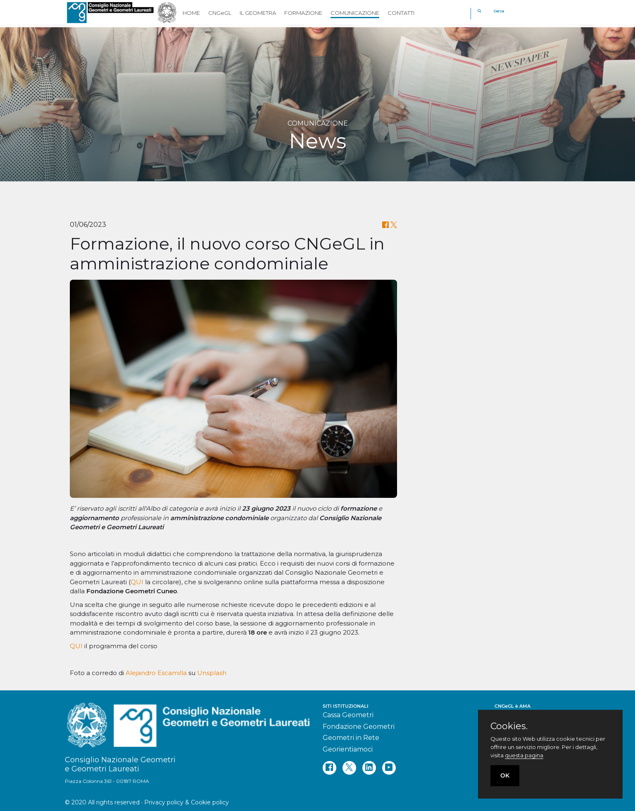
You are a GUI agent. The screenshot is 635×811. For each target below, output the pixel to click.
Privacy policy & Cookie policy (186, 802)
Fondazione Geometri (359, 726)
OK (504, 775)
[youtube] (389, 768)
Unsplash (211, 673)
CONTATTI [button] (401, 13)
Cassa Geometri (348, 715)
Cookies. (509, 726)
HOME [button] (191, 13)
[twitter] (349, 768)
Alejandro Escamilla (156, 673)
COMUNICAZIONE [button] (355, 13)
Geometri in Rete (351, 738)
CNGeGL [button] (219, 13)
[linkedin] (369, 768)
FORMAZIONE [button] (303, 13)
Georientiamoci (348, 749)
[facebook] (329, 768)
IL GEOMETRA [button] (258, 13)
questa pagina (524, 755)
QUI (138, 582)
